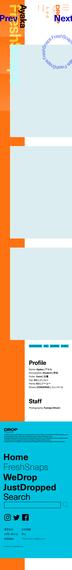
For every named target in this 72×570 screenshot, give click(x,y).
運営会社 (9, 529)
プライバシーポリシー (33, 538)
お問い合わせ (11, 534)
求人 (24, 534)
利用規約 (9, 538)
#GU (46, 346)
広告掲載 (26, 529)
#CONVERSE (36, 346)
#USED (64, 346)
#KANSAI (55, 346)
